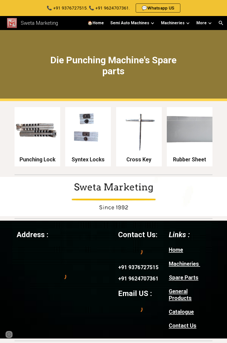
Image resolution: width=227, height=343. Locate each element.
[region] (113, 8)
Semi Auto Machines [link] (129, 23)
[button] (221, 23)
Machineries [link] (173, 23)
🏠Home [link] (96, 23)
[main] (113, 66)
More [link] (201, 23)
